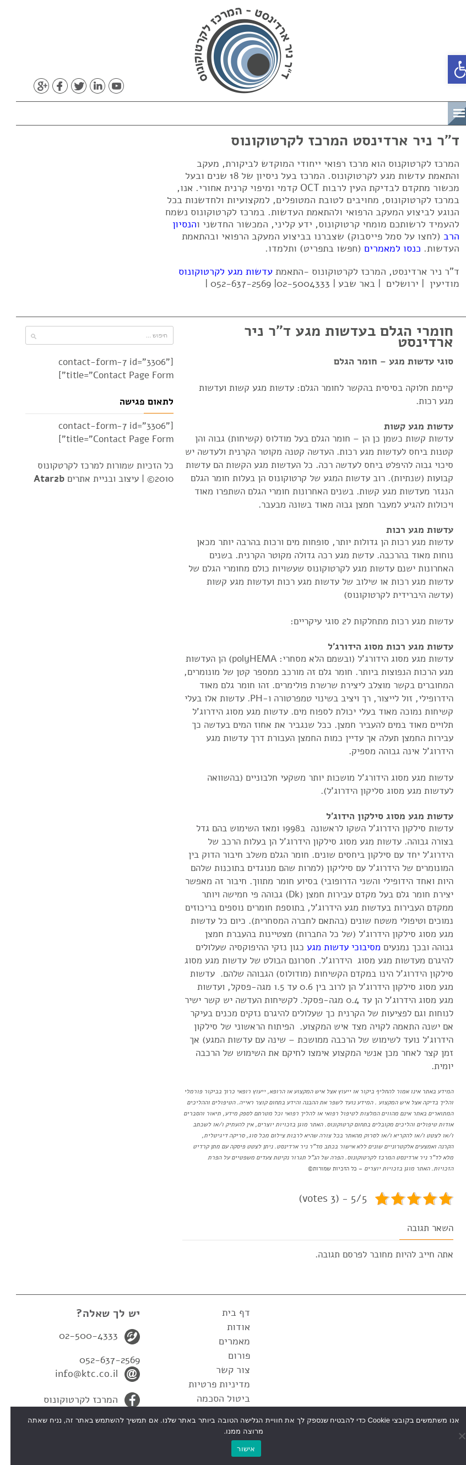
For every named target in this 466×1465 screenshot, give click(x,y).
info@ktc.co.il (76, 1373)
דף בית (226, 1312)
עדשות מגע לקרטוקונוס (215, 271)
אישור (235, 1449)
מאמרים (224, 1341)
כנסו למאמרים (382, 248)
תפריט (420, 111)
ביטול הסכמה (213, 1398)
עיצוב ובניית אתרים (75, 478)
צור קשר (222, 1369)
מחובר (370, 1254)
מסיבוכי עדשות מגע (333, 947)
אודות (228, 1326)
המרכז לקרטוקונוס (70, 1399)
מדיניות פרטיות (209, 1384)
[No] (452, 1435)
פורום (229, 1355)
